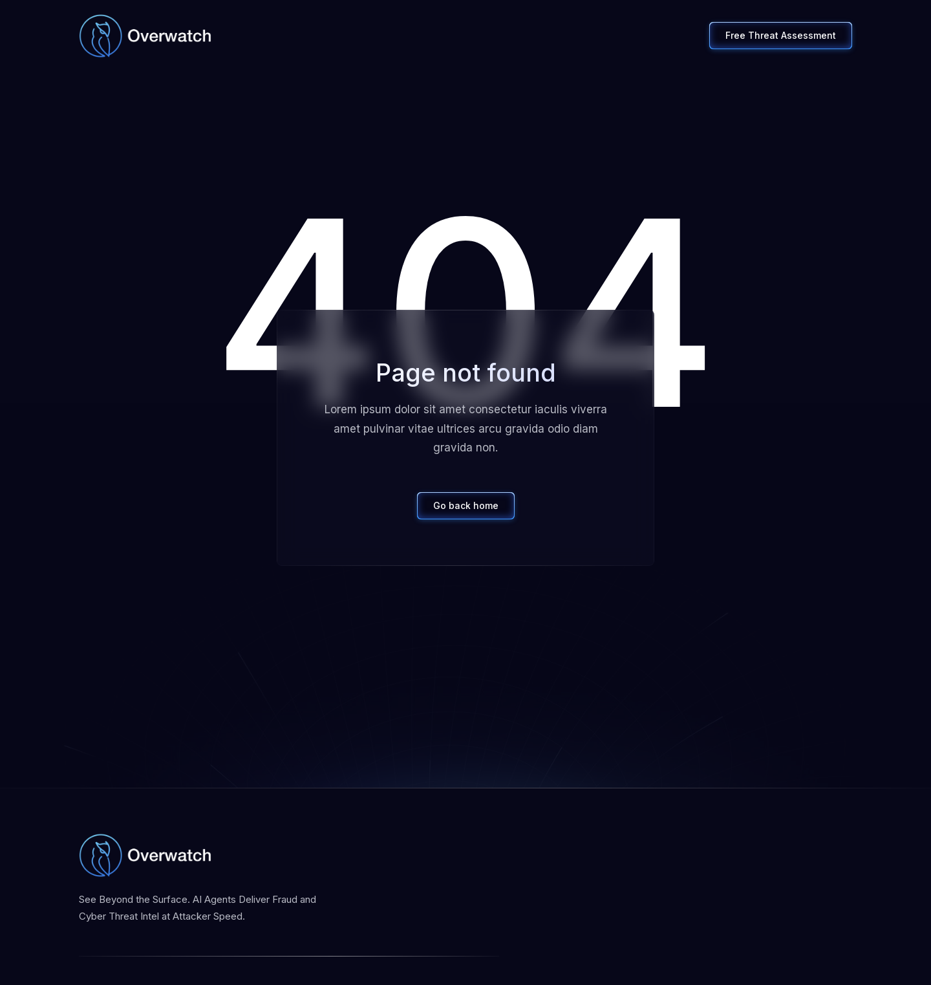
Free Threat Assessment (780, 35)
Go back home (465, 505)
